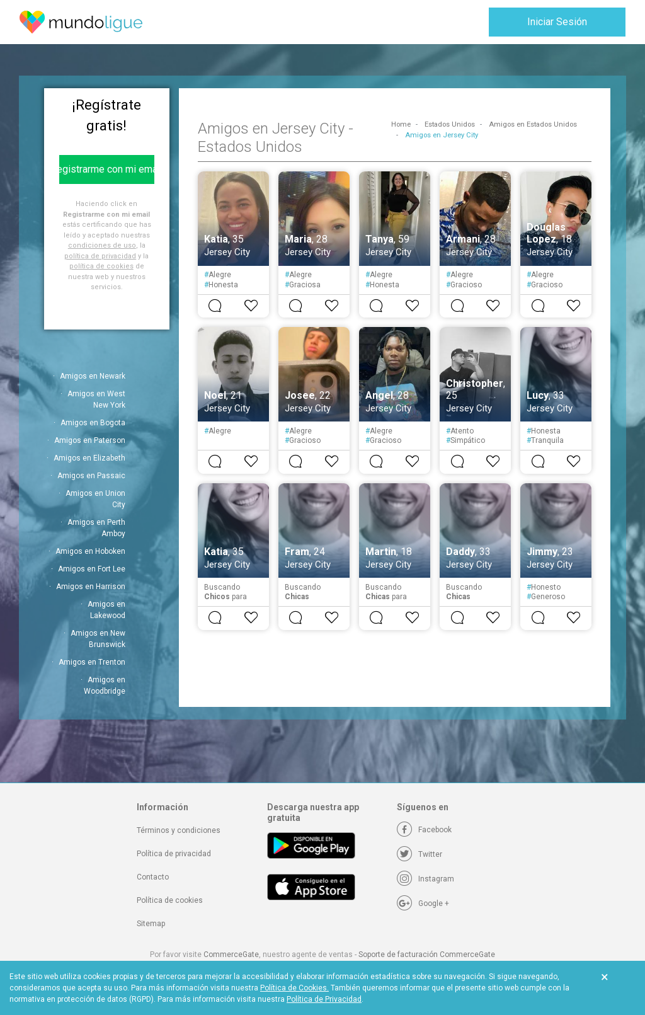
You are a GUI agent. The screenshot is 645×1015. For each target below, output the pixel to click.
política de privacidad (100, 256)
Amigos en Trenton (92, 662)
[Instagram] (425, 878)
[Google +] (423, 903)
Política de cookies (170, 900)
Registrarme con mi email (106, 169)
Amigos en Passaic (91, 475)
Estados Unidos (450, 124)
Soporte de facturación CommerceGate (426, 954)
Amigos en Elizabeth (89, 458)
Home (401, 124)
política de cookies (101, 266)
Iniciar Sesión (557, 22)
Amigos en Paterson (89, 440)
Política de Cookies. (294, 987)
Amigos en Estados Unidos (533, 124)
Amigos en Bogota (92, 422)
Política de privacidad (174, 853)
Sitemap (151, 923)
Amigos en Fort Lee (91, 569)
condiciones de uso (102, 245)
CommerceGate (231, 954)
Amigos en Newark (92, 376)
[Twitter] (419, 854)
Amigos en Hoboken (90, 551)
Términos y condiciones (178, 830)
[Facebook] (424, 829)
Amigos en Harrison (90, 586)
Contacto (153, 877)
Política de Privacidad (324, 999)
